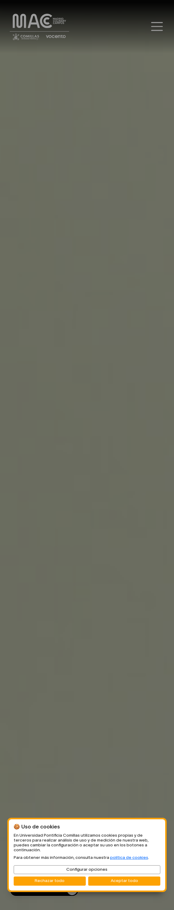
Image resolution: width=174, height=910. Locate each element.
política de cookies (129, 858)
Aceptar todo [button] (124, 881)
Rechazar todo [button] (49, 881)
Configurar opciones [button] (86, 870)
